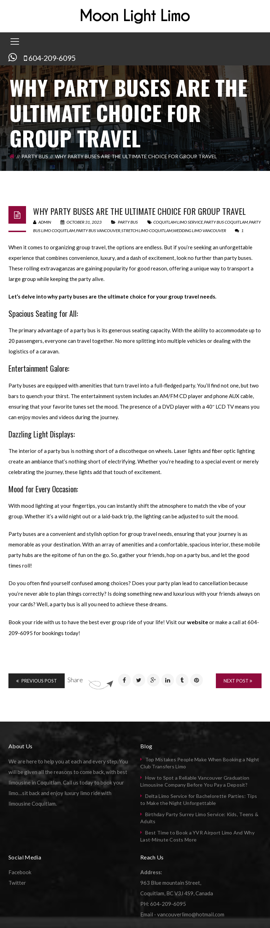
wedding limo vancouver (199, 230)
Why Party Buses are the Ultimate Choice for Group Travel (139, 211)
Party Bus (34, 156)
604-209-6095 (52, 57)
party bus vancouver (98, 230)
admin (42, 222)
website (197, 622)
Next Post (238, 681)
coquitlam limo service (178, 222)
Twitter (17, 882)
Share (75, 680)
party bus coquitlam (226, 222)
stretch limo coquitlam (146, 230)
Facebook (19, 872)
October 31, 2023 (81, 222)
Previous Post (36, 681)
